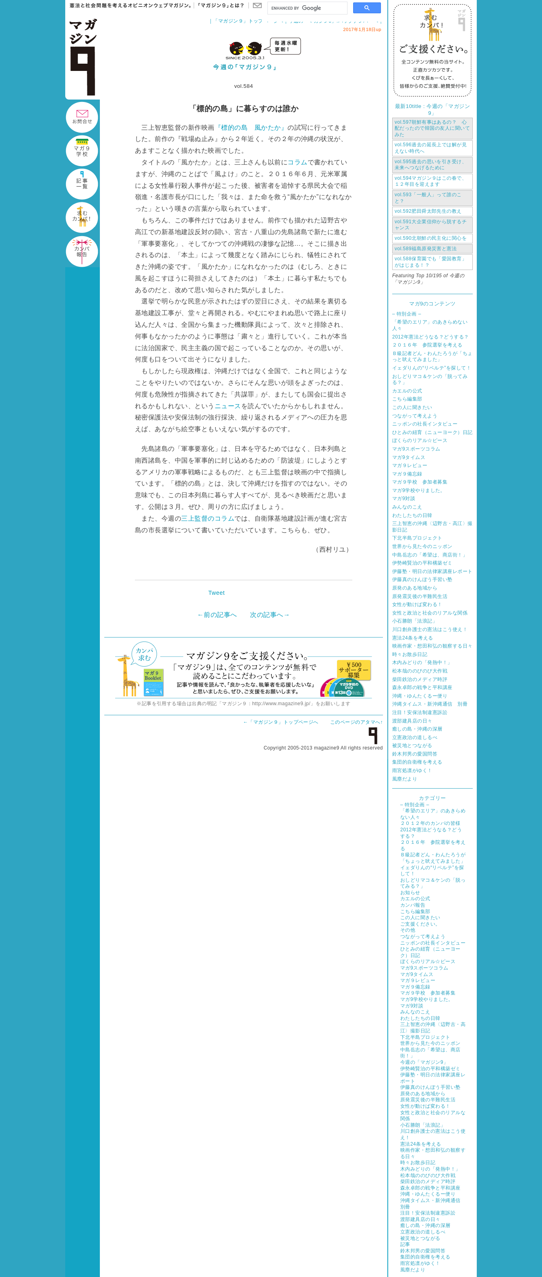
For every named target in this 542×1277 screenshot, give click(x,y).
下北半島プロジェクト (417, 538)
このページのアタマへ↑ (356, 722)
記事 (405, 1244)
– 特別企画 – (406, 314)
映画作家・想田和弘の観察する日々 (432, 646)
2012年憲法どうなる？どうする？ (430, 337)
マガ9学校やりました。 (418, 490)
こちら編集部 (407, 399)
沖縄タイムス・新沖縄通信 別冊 (430, 704)
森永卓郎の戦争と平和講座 (422, 687)
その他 (407, 930)
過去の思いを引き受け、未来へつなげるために (431, 165)
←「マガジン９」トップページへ (281, 722)
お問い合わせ (257, 5)
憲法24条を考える (412, 638)
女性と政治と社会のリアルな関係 (430, 613)
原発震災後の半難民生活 (419, 596)
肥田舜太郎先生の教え (428, 211)
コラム (297, 162)
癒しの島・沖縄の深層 (417, 729)
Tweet (216, 593)
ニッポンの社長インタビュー (424, 424)
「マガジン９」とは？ (219, 5)
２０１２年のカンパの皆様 (430, 823)
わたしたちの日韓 (412, 515)
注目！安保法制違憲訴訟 (419, 712)
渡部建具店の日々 (412, 721)
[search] (306, 8)
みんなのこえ (407, 507)
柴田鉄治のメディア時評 (419, 679)
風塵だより (404, 779)
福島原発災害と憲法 (426, 248)
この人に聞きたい (412, 407)
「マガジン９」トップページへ (248, 21)
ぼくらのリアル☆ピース (419, 440)
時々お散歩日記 (409, 654)
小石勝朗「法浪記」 (414, 621)
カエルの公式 (407, 391)
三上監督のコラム (207, 518)
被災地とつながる (412, 745)
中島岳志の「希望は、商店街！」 (430, 555)
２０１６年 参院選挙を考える (427, 345)
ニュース (228, 406)
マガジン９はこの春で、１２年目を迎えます (431, 181)
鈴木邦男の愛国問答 (414, 754)
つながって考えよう (414, 416)
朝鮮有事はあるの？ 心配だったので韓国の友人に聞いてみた (432, 128)
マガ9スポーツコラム (416, 449)
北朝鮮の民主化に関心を (431, 238)
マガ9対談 (403, 498)
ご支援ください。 (420, 924)
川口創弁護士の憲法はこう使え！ (430, 629)
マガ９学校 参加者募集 (419, 482)
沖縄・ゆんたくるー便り (419, 696)
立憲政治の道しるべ (414, 737)
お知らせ (410, 892)
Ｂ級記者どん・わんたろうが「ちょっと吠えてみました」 (432, 357)
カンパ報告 (412, 905)
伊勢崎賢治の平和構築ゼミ (422, 563)
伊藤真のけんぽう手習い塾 (422, 579)
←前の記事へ (217, 614)
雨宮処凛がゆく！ (412, 770)
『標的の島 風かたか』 (251, 127)
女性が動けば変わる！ (417, 604)
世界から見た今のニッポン (422, 546)
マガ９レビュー (409, 465)
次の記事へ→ (270, 614)
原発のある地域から (414, 588)
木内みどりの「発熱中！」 (422, 662)
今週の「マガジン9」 (424, 1062)
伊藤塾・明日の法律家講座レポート (432, 571)
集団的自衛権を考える (417, 762)
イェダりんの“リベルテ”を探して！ (431, 368)
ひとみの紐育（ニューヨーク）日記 (432, 432)
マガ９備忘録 (407, 474)
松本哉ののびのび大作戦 (419, 671)
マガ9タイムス (408, 457)
